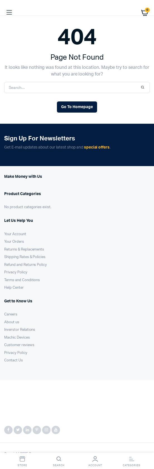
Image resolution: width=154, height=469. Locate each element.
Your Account (15, 234)
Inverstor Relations (19, 330)
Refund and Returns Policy (25, 265)
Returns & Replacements (24, 249)
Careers (10, 314)
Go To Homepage (77, 107)
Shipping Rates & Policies (24, 257)
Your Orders (14, 242)
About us (11, 322)
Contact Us (13, 360)
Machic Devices (17, 337)
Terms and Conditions (22, 280)
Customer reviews (19, 345)
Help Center (14, 288)
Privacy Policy (15, 272)
